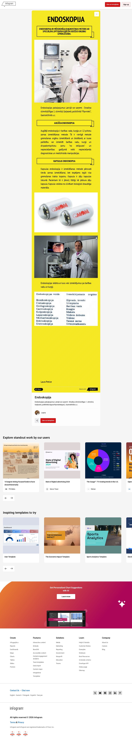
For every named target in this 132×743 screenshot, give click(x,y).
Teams (58, 663)
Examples (82, 649)
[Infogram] (8, 4)
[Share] (37, 420)
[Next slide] (11, 498)
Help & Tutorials (84, 642)
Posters (12, 667)
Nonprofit (59, 656)
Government (60, 653)
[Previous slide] (5, 498)
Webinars (82, 653)
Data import (37, 666)
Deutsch (19, 695)
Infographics (14, 642)
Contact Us (14, 690)
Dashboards (14, 649)
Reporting (59, 649)
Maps (12, 653)
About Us (105, 642)
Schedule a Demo (85, 660)
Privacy (21, 722)
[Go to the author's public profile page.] (40, 412)
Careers (104, 646)
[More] (96, 14)
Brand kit (36, 649)
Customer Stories (85, 646)
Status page (83, 667)
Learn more (66, 597)
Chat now (26, 690)
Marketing (59, 646)
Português (26, 695)
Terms (13, 722)
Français (40, 695)
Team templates (38, 662)
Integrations (37, 673)
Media (58, 642)
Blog (103, 649)
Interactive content (39, 642)
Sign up (126, 5)
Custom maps (37, 669)
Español (33, 695)
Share (39, 389)
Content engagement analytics (40, 657)
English (12, 695)
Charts (12, 656)
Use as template (112, 4)
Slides (12, 663)
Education (59, 660)
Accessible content (39, 653)
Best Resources (84, 656)
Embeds (35, 646)
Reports (12, 646)
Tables (12, 660)
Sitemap (82, 670)
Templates (36, 676)
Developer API (83, 663)
